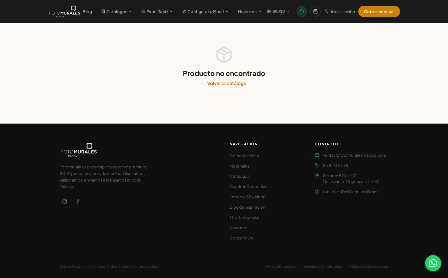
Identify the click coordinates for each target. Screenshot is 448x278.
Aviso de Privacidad (281, 266)
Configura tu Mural (205, 11)
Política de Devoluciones (369, 266)
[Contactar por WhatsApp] (302, 11)
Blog (87, 11)
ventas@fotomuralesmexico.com (354, 155)
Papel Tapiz (157, 11)
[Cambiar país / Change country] (278, 11)
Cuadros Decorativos (249, 186)
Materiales (239, 165)
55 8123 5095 (335, 165)
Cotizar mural (242, 237)
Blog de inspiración (247, 206)
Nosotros (250, 11)
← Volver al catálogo (224, 83)
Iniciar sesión (339, 11)
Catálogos (116, 11)
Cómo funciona (244, 155)
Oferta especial (244, 217)
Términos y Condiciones (322, 266)
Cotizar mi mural (379, 11)
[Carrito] (315, 11)
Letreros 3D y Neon (247, 196)
